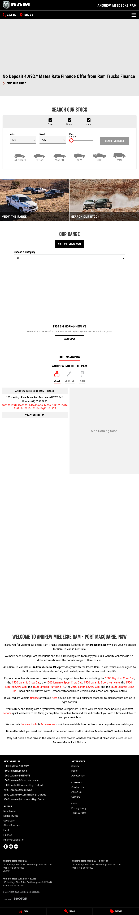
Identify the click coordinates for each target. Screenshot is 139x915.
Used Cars (9, 820)
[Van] (119, 157)
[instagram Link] (16, 846)
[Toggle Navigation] (134, 15)
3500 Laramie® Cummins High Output (24, 799)
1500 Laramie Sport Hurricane (102, 682)
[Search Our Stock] (104, 200)
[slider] (71, 140)
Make (23, 138)
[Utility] (99, 157)
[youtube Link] (11, 846)
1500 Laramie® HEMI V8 (16, 775)
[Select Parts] (82, 377)
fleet (54, 698)
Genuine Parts (29, 724)
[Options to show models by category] (69, 258)
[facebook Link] (5, 846)
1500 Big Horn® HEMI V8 (16, 766)
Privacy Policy (78, 808)
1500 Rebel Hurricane (15, 770)
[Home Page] (17, 5)
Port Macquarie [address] (69, 356)
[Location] (57, 377)
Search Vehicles (114, 141)
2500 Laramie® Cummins (17, 790)
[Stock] (23, 911)
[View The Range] (34, 200)
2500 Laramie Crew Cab (85, 687)
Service (75, 766)
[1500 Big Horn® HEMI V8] (69, 304)
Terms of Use (78, 813)
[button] (69, 79)
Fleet (6, 830)
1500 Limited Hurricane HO (49, 687)
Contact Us (77, 787)
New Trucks (9, 811)
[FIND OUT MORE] (14, 83)
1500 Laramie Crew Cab (26, 682)
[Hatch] (20, 157)
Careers (75, 796)
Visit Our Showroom (69, 243)
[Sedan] (40, 157)
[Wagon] (60, 157)
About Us (76, 791)
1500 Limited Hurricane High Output (23, 785)
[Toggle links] (15, 899)
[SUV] (79, 157)
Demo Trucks (10, 815)
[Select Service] (70, 377)
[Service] (69, 911)
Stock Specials (11, 825)
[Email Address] (35, 407)
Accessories (48, 724)
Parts (74, 770)
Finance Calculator (13, 839)
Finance (7, 835)
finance (34, 698)
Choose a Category (69, 256)
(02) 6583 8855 (39, 401)
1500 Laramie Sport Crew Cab (64, 682)
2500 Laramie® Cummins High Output (24, 794)
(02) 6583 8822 (86, 868)
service (7, 713)
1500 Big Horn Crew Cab (119, 678)
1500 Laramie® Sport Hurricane (20, 780)
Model (53, 138)
